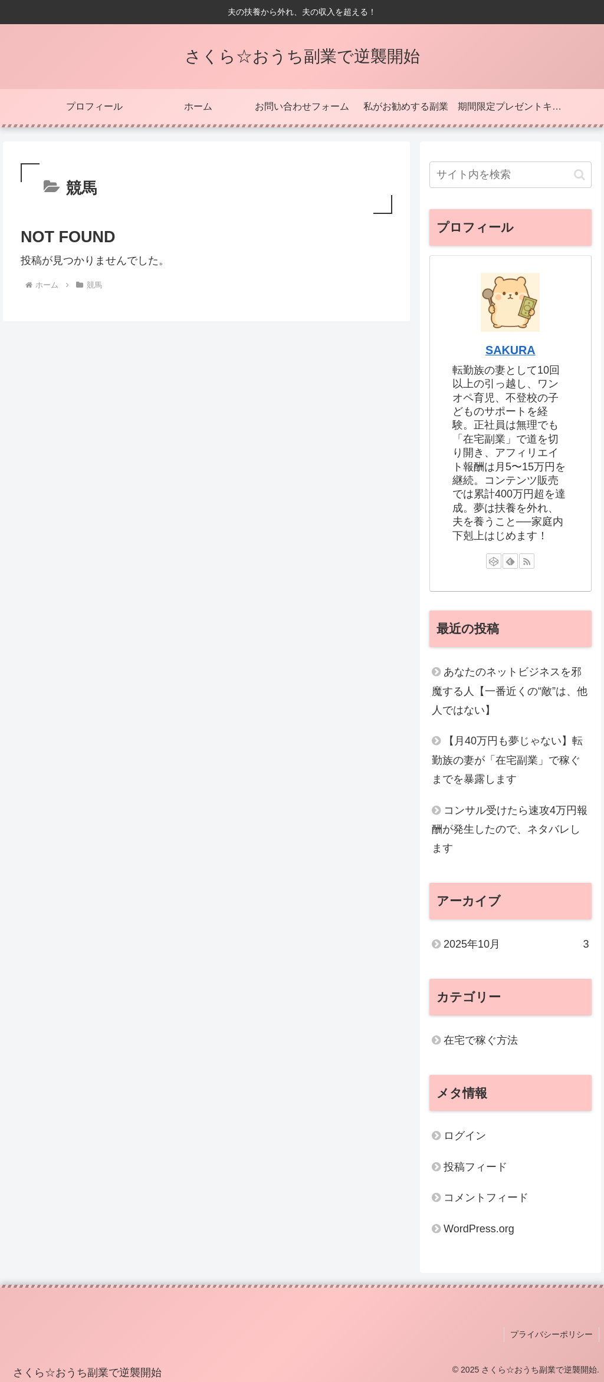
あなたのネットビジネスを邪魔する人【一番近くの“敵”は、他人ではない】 (509, 691)
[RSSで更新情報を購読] (526, 561)
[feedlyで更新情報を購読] (510, 561)
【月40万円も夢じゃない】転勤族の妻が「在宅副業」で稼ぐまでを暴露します (507, 760)
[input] (510, 174)
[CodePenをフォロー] (493, 561)
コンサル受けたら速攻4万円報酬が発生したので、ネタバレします (509, 829)
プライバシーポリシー (551, 1334)
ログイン (465, 1136)
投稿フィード (475, 1167)
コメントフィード (486, 1197)
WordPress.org (479, 1229)
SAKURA (510, 350)
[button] (579, 175)
